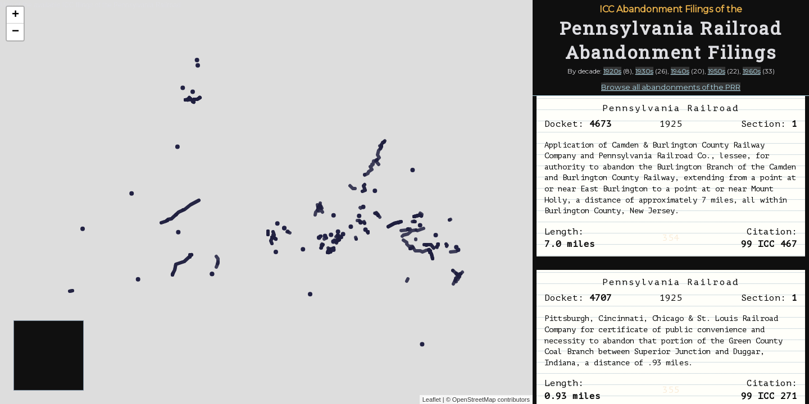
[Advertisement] (49, 356)
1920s (612, 71)
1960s (752, 71)
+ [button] (15, 15)
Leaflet (431, 399)
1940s (680, 71)
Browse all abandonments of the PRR (670, 86)
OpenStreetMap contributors (491, 399)
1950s (716, 71)
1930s (644, 71)
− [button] (15, 32)
